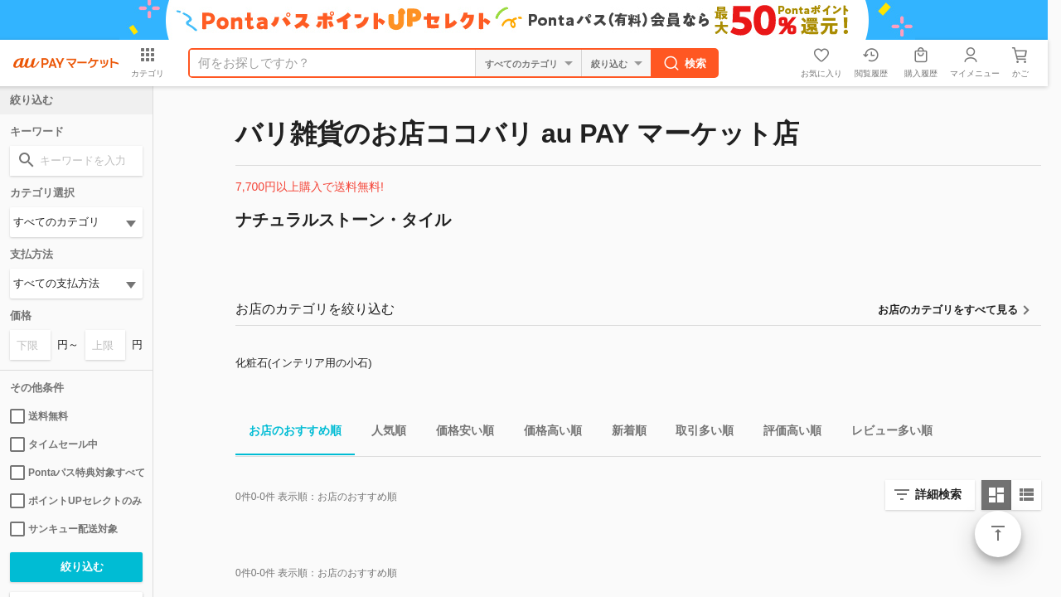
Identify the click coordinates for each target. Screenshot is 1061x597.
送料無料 (39, 416)
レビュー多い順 (885, 433)
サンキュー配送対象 (64, 529)
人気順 (382, 433)
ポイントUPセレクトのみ (76, 500)
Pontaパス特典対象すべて (76, 472)
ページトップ (998, 534)
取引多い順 (698, 433)
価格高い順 (546, 433)
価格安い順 (458, 433)
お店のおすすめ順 (288, 433)
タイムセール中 (54, 444)
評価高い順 (785, 433)
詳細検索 (938, 494)
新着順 (622, 433)
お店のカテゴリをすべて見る (948, 309)
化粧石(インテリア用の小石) (303, 363)
